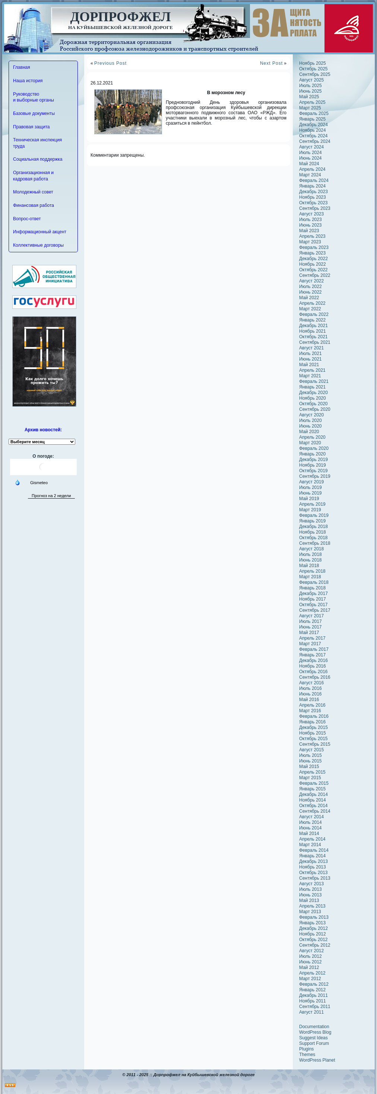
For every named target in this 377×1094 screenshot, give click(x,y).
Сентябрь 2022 (314, 275)
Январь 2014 (312, 855)
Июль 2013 (310, 889)
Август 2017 (311, 615)
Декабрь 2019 (313, 459)
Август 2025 (311, 80)
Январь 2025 (312, 119)
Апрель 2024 (312, 169)
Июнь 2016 (310, 694)
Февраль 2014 (314, 850)
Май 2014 (309, 833)
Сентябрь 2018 (314, 543)
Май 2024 (309, 163)
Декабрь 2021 (313, 325)
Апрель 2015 (312, 772)
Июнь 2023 (310, 225)
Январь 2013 (312, 922)
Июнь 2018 (310, 560)
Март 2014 (310, 844)
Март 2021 (310, 375)
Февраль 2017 (314, 649)
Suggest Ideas (313, 1037)
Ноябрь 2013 (312, 867)
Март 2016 (310, 710)
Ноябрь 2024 (312, 130)
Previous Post (110, 63)
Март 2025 (310, 108)
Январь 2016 (312, 721)
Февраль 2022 (314, 314)
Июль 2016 (310, 688)
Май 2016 (309, 699)
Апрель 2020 (312, 437)
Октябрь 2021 (313, 336)
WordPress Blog (315, 1032)
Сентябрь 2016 (314, 677)
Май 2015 (309, 766)
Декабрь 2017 (313, 593)
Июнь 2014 (310, 828)
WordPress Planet (317, 1060)
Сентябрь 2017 (314, 610)
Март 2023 (310, 241)
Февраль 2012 (314, 984)
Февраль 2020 (314, 448)
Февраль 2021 (314, 381)
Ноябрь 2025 (312, 63)
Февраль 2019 (314, 515)
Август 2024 (311, 147)
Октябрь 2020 (313, 403)
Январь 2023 (312, 253)
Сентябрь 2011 (314, 1006)
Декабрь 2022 (313, 258)
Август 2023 (311, 214)
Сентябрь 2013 (314, 878)
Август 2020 (311, 415)
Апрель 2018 (312, 571)
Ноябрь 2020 (312, 398)
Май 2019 (309, 498)
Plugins (306, 1049)
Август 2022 (311, 281)
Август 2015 (311, 749)
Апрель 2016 (312, 705)
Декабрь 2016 (313, 660)
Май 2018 (309, 565)
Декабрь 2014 (313, 794)
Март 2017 (310, 643)
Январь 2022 (312, 320)
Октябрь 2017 (313, 604)
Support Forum (314, 1043)
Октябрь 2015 (313, 738)
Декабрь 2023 (313, 191)
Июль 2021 (310, 353)
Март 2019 (310, 509)
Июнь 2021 (310, 359)
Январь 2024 (312, 186)
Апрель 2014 (312, 839)
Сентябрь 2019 (314, 476)
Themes (307, 1054)
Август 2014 (311, 816)
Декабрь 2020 (313, 392)
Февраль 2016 (314, 716)
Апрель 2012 (312, 973)
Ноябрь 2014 (312, 800)
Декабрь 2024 (313, 124)
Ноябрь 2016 (312, 666)
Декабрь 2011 (313, 995)
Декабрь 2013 (313, 861)
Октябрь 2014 (313, 805)
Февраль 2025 (314, 113)
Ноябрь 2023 (312, 197)
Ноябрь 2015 (312, 733)
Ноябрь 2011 (312, 1001)
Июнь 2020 (310, 426)
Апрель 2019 (312, 504)
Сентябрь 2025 (314, 74)
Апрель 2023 (312, 236)
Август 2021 (311, 348)
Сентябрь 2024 (314, 141)
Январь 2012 (312, 989)
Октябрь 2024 (313, 135)
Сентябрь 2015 (314, 744)
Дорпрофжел (120, 16)
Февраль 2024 (314, 180)
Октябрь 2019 (313, 470)
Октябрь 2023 (313, 202)
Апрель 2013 (312, 906)
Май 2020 (309, 431)
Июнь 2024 (310, 158)
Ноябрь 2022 (312, 264)
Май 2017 (309, 632)
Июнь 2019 (310, 493)
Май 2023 (309, 230)
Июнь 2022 (310, 292)
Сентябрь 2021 (314, 342)
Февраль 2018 (314, 582)
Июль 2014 (310, 822)
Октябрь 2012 (313, 939)
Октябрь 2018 (313, 537)
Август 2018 (311, 548)
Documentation (314, 1026)
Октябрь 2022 (313, 269)
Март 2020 (310, 442)
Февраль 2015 (314, 783)
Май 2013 (309, 900)
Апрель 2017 (312, 638)
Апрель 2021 (312, 370)
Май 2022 (309, 297)
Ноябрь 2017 (312, 599)
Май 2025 (309, 96)
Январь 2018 (312, 588)
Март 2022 (310, 308)
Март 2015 (310, 777)
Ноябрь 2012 (312, 934)
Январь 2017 (312, 655)
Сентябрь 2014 (314, 811)
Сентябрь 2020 (314, 409)
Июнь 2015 (310, 761)
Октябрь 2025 (313, 68)
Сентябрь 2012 (314, 945)
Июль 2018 (310, 554)
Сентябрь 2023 (314, 208)
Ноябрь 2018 (312, 532)
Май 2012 (309, 967)
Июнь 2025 (310, 91)
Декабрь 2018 (313, 526)
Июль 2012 (310, 956)
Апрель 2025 (312, 102)
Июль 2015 (310, 755)
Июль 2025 (310, 85)
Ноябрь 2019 (312, 465)
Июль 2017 (310, 621)
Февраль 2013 (314, 917)
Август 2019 (311, 481)
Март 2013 (310, 911)
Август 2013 (311, 883)
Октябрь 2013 (313, 872)
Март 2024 (310, 174)
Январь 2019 (312, 521)
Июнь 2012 (310, 962)
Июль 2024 (310, 152)
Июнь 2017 (310, 627)
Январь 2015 (312, 788)
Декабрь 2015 (313, 727)
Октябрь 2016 (313, 671)
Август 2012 (311, 950)
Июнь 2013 (310, 895)
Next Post (271, 63)
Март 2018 (310, 576)
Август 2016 (311, 682)
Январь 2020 (312, 454)
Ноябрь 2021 (312, 331)
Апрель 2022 (312, 303)
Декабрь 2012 (313, 928)
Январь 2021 (312, 387)
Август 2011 (311, 1012)
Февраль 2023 (314, 247)
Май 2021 (309, 364)
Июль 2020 (310, 420)
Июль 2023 (310, 219)
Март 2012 (310, 978)
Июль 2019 (310, 487)
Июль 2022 (310, 286)
